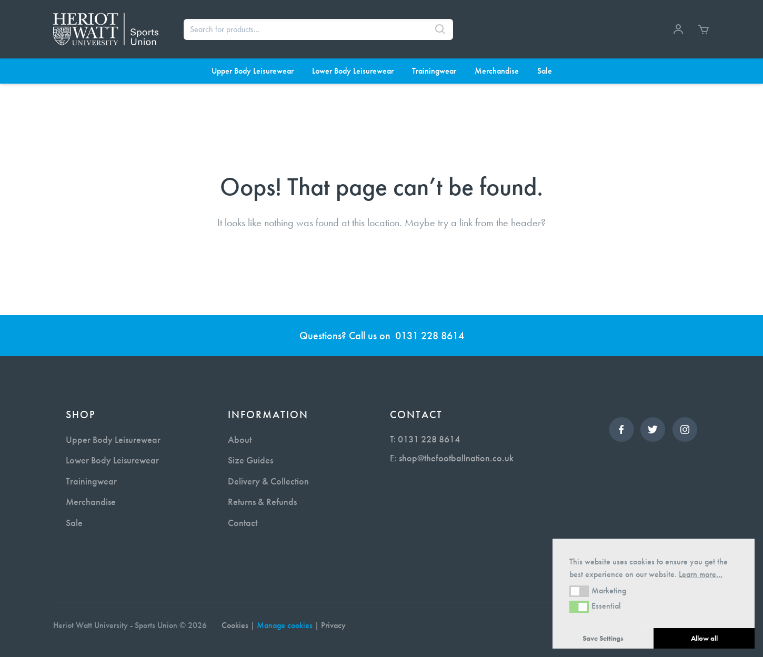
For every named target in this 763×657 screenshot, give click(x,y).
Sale (74, 523)
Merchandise (91, 502)
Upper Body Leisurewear (113, 439)
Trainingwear (91, 481)
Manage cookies (285, 625)
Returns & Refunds (262, 502)
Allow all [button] (704, 638)
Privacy (333, 625)
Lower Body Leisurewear (112, 460)
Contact (242, 523)
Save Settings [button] (603, 638)
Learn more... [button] (700, 574)
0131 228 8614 (429, 335)
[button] (579, 591)
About (240, 439)
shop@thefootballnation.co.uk (456, 458)
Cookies (235, 625)
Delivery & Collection (268, 481)
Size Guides (250, 460)
